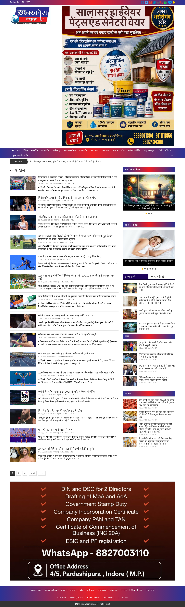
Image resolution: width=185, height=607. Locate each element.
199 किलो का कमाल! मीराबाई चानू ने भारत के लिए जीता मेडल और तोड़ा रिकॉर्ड (76, 372)
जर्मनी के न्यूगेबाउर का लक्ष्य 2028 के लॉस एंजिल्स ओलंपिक (66, 391)
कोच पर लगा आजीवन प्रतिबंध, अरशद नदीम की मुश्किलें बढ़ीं (67, 334)
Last (42, 473)
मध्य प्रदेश (45, 150)
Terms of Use (93, 597)
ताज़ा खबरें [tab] (130, 276)
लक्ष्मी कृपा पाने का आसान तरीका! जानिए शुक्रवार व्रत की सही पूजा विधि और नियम (155, 311)
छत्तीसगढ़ (56, 150)
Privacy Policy (76, 597)
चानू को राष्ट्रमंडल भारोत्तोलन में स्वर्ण (55, 429)
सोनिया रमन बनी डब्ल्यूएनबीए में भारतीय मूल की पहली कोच (66, 315)
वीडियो (168, 150)
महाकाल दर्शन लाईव (20, 155)
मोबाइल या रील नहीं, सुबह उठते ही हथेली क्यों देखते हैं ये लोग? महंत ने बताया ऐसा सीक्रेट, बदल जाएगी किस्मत (155, 300)
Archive (124, 597)
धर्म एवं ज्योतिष (134, 150)
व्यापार (115, 150)
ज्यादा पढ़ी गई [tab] (157, 276)
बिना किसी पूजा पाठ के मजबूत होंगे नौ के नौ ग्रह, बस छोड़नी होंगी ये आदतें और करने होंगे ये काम (65, 161)
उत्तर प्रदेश (83, 150)
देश (18, 150)
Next (32, 473)
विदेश (25, 150)
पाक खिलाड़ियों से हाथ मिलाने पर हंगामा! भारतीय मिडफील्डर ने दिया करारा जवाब (77, 296)
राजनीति (34, 150)
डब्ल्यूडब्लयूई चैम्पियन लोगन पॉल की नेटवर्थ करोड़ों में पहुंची (66, 448)
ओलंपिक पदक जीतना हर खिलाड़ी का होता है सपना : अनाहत (67, 216)
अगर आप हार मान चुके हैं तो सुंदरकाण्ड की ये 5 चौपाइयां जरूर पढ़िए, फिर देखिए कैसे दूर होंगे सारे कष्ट (157, 326)
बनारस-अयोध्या (70, 150)
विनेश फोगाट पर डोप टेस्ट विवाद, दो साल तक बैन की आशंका (67, 197)
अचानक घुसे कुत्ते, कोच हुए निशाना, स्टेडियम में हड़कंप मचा (66, 353)
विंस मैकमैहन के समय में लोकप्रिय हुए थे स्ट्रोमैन (60, 410)
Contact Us (108, 597)
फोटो (160, 150)
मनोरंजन (105, 150)
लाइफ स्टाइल (149, 150)
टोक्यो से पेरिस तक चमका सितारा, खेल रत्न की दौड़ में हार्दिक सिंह (69, 256)
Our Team (62, 597)
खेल (123, 150)
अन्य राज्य (95, 150)
